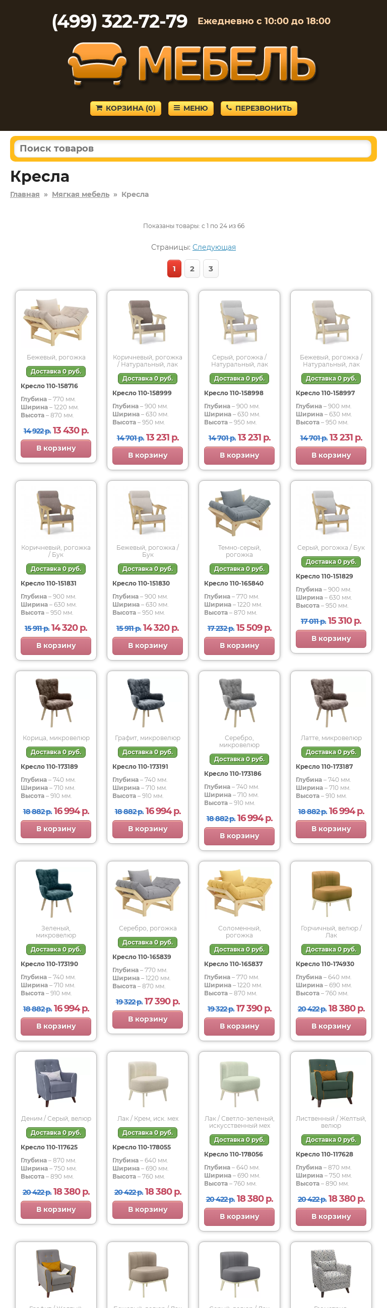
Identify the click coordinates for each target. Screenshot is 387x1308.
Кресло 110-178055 (141, 1147)
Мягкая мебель (80, 194)
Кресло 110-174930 (325, 964)
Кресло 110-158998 (234, 393)
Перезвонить (259, 108)
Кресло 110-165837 (233, 964)
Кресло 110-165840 (234, 583)
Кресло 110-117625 (49, 1147)
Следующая (214, 247)
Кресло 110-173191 (140, 766)
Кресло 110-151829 (324, 576)
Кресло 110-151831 (49, 583)
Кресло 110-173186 (233, 773)
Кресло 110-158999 (142, 393)
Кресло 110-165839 (141, 957)
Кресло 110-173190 (49, 964)
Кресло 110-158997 (325, 393)
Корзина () (126, 108)
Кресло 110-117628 (324, 1154)
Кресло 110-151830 (141, 583)
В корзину (56, 448)
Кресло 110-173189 (49, 766)
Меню (191, 108)
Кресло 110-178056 (233, 1154)
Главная (25, 194)
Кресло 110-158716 (49, 386)
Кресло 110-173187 (324, 766)
